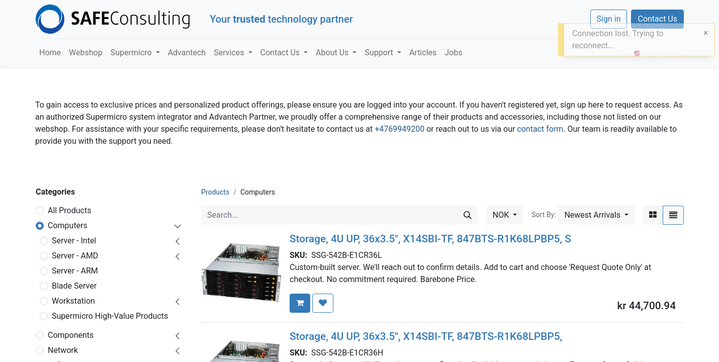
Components (71, 335)
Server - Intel (74, 240)
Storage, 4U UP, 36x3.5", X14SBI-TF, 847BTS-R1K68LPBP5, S (430, 239)
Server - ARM (75, 271)
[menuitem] (50, 53)
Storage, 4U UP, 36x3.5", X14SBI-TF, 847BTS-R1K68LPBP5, (426, 336)
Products (215, 192)
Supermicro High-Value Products (110, 316)
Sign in (609, 19)
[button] (596, 215)
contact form (540, 129)
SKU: (300, 255)
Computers (67, 225)
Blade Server (74, 286)
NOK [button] (502, 215)
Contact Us (657, 19)
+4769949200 (399, 129)
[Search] (467, 215)
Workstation (73, 301)
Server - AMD (75, 255)
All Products (69, 210)
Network (63, 350)
